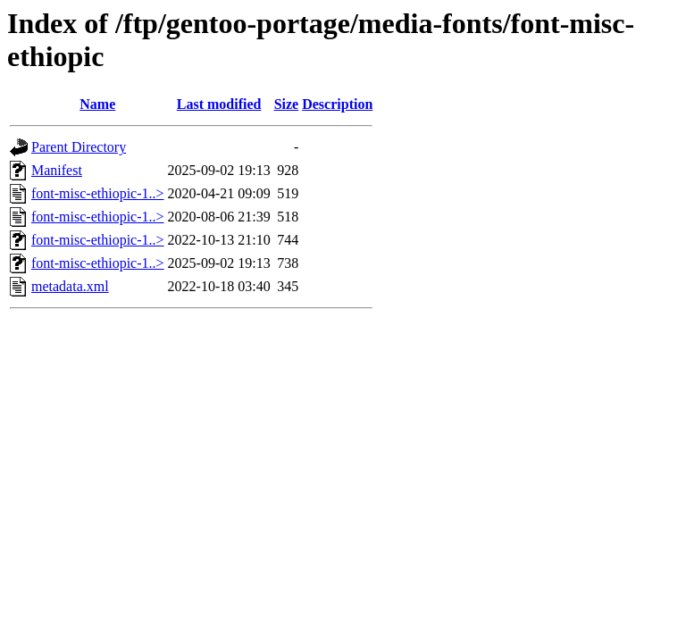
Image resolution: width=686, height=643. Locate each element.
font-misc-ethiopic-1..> (97, 193)
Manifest (56, 170)
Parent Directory (78, 146)
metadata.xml (70, 286)
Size (286, 104)
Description (337, 104)
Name (97, 104)
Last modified (219, 104)
